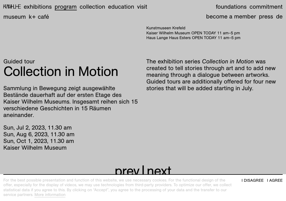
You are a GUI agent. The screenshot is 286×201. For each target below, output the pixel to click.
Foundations (231, 6)
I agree (275, 180)
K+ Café (39, 16)
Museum (14, 16)
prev (127, 171)
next (159, 171)
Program (66, 6)
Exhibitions (38, 6)
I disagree (253, 180)
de (279, 16)
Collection (92, 6)
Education (121, 6)
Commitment (266, 6)
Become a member (231, 16)
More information (49, 194)
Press (266, 16)
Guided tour (19, 61)
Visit (142, 6)
